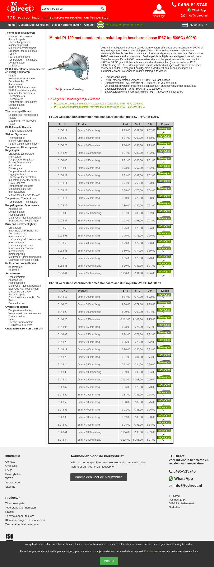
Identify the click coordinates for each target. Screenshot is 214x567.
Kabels (9, 511)
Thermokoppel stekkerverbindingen (20, 139)
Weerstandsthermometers (21, 507)
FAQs (8, 470)
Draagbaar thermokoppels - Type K (24, 52)
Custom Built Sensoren (34, 24)
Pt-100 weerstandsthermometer (22, 77)
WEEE (9, 478)
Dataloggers (15, 168)
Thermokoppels (14, 503)
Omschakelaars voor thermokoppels (20, 190)
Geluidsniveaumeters (20, 325)
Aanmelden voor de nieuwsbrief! (99, 477)
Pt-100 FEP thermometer (22, 87)
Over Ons (11, 465)
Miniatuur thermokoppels (22, 48)
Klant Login (159, 16)
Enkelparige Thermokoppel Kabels (23, 116)
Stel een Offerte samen (66, 24)
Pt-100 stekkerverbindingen (24, 143)
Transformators (17, 277)
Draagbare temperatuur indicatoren (22, 155)
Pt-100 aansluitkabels (21, 130)
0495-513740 (184, 471)
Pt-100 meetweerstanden (23, 90)
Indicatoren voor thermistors (24, 180)
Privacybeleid (13, 474)
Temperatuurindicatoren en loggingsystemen (23, 173)
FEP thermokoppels (20, 56)
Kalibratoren (15, 267)
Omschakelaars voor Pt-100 (24, 194)
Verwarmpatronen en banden (25, 313)
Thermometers (17, 96)
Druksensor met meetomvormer (17, 235)
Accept (109, 561)
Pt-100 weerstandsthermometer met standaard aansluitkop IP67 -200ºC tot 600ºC (99, 107)
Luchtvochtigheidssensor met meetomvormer (25, 241)
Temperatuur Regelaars (22, 159)
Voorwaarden (13, 482)
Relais (12, 300)
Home (11, 24)
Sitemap (10, 486)
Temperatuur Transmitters (23, 59)
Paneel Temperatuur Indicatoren (20, 164)
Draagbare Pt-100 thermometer (18, 83)
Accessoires (15, 208)
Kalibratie (14, 65)
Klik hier (148, 551)
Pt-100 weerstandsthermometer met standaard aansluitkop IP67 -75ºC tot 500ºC (98, 103)
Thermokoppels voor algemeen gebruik (20, 44)
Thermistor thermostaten (22, 177)
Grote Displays (17, 183)
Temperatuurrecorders (21, 185)
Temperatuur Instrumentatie (22, 524)
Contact (89, 24)
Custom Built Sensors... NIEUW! (24, 328)
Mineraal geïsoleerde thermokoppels (20, 38)
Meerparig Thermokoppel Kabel (23, 122)
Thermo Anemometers (21, 322)
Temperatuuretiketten (20, 310)
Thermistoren (16, 99)
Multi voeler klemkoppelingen (25, 217)
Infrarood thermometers (22, 93)
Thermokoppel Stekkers (19, 515)
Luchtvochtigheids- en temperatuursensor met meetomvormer (21, 248)
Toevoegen (164, 128)
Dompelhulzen (17, 62)
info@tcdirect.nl (197, 15)
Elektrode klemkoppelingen (24, 220)
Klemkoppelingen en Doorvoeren (25, 520)
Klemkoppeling (17, 214)
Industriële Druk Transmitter (24, 230)
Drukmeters (15, 227)
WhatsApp (199, 10)
